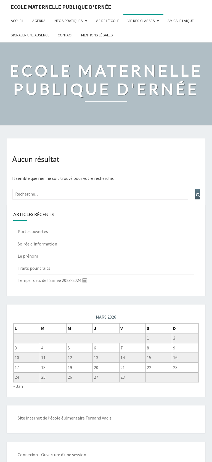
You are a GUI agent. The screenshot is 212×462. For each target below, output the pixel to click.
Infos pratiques (68, 20)
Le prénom (28, 256)
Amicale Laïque (181, 20)
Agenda (39, 20)
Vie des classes (141, 20)
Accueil (17, 20)
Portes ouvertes (33, 231)
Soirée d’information (37, 244)
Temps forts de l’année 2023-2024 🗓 (53, 280)
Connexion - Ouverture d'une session (52, 454)
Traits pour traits (34, 268)
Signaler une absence (30, 35)
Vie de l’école (107, 20)
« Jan (18, 386)
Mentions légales (97, 35)
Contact (65, 35)
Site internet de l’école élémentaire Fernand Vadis (65, 418)
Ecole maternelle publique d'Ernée (61, 6)
